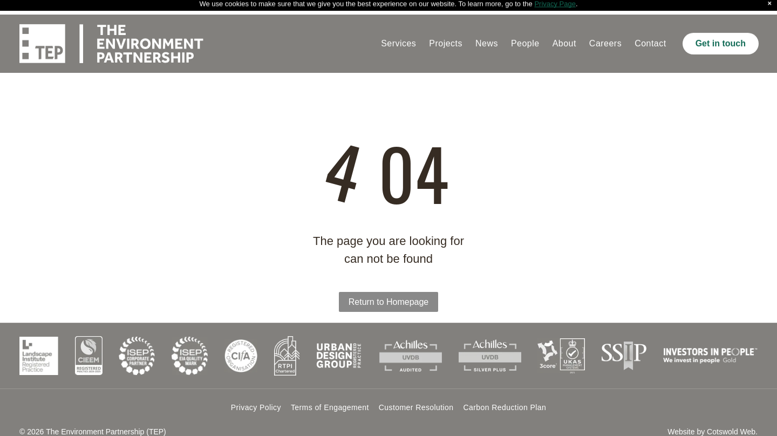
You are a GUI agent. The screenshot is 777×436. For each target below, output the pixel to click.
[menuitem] (398, 29)
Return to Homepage (389, 287)
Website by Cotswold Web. (712, 417)
